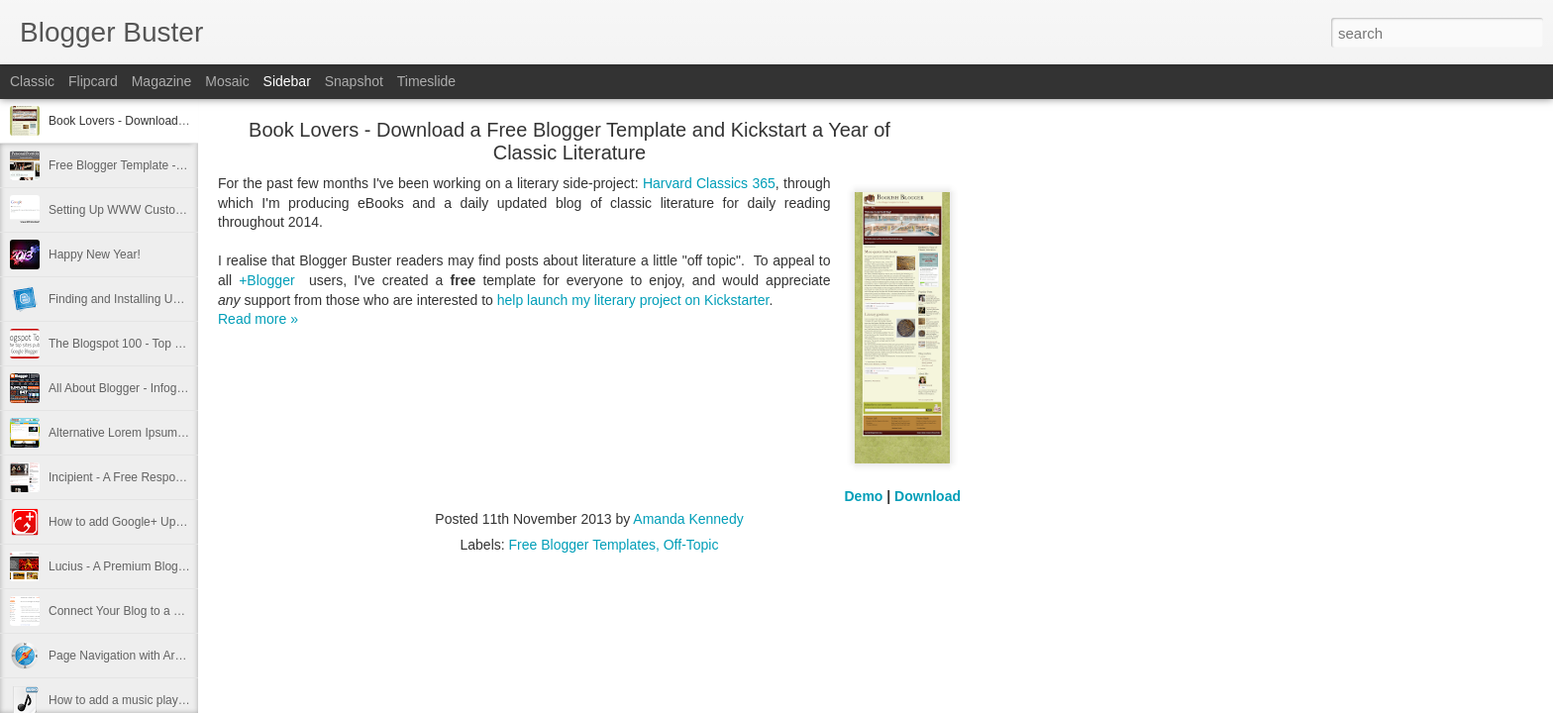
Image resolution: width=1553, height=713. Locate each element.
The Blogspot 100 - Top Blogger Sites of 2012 (168, 344)
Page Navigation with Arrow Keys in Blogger (164, 655)
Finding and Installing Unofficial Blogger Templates (181, 299)
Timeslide (426, 81)
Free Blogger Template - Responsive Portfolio (168, 165)
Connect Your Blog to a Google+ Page (149, 611)
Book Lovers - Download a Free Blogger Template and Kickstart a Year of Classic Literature (569, 141)
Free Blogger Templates (582, 545)
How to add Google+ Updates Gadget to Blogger (177, 522)
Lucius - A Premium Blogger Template (148, 566)
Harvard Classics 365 (709, 183)
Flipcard (93, 81)
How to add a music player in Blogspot (150, 700)
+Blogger (266, 280)
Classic (32, 81)
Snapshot (354, 81)
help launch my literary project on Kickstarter (633, 300)
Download (927, 496)
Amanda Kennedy (688, 519)
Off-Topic (691, 545)
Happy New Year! (95, 254)
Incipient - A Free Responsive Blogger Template (174, 477)
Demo (864, 496)
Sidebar (287, 81)
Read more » (258, 319)
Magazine (162, 81)
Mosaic (227, 81)
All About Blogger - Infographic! (130, 388)
